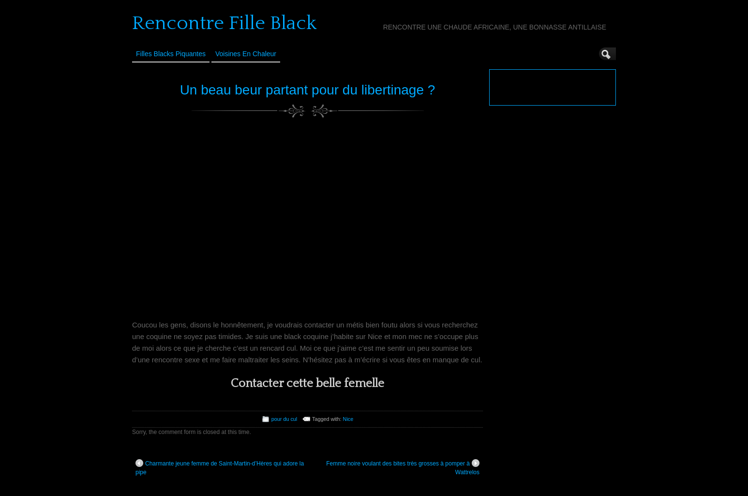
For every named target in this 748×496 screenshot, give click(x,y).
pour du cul (284, 419)
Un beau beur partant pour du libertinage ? (307, 89)
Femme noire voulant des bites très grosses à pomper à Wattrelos (402, 467)
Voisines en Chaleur (245, 54)
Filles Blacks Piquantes (171, 54)
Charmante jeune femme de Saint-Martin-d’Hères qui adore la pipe (219, 467)
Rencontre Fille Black (224, 23)
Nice (348, 419)
